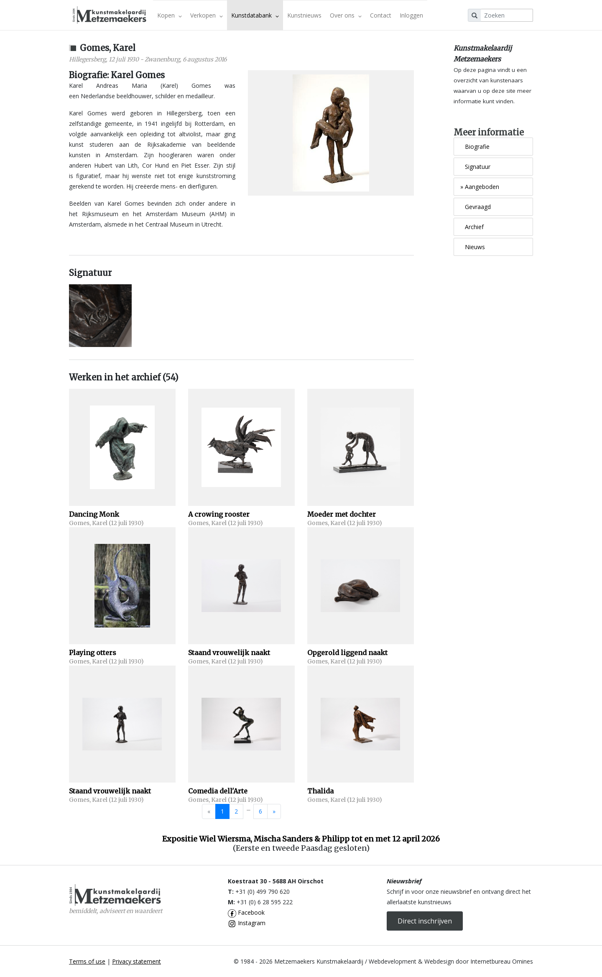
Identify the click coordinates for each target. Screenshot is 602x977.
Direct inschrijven (425, 921)
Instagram (246, 923)
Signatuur (475, 167)
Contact (380, 15)
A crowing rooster (219, 514)
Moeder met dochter (341, 514)
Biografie (475, 147)
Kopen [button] (169, 15)
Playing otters (92, 652)
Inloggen (411, 15)
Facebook (246, 912)
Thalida (320, 791)
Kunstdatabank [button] (255, 15)
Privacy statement (136, 961)
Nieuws (472, 247)
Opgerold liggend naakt (347, 652)
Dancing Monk (94, 514)
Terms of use (87, 961)
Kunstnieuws (304, 15)
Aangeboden (479, 187)
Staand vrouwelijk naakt (229, 652)
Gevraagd (475, 207)
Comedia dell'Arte (217, 791)
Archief (472, 227)
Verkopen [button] (206, 15)
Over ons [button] (346, 15)
